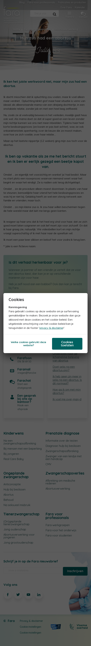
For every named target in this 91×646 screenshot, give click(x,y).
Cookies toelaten (67, 343)
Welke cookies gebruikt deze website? (28, 344)
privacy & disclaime (51, 328)
